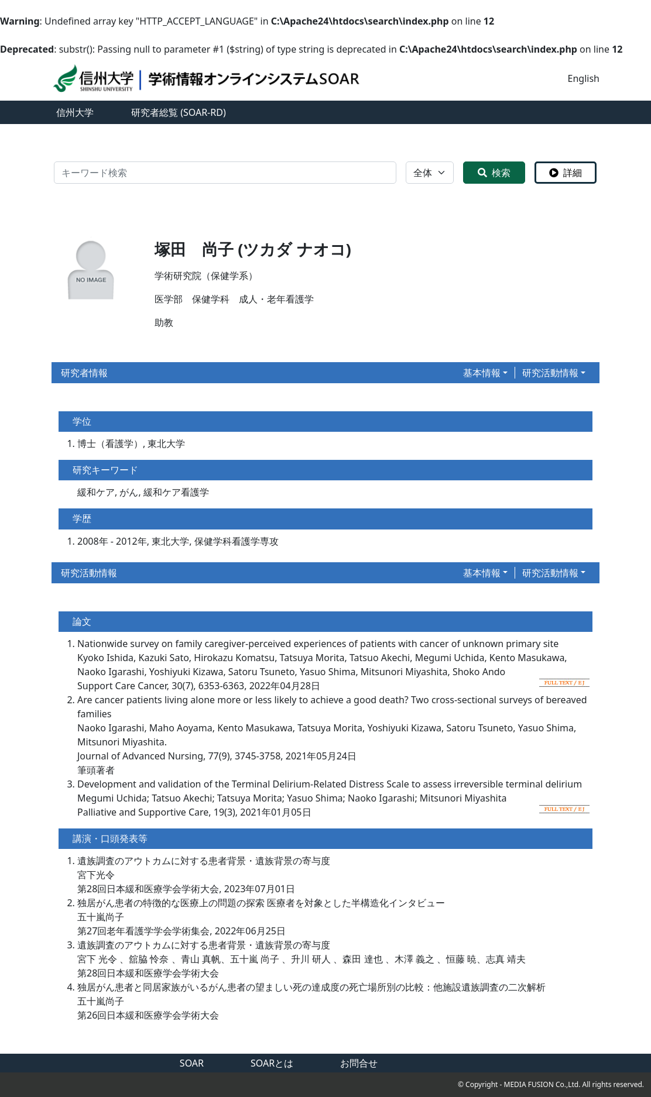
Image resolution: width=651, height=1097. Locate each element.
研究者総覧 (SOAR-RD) (178, 112)
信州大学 (75, 112)
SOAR (192, 1063)
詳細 (565, 172)
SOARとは (272, 1063)
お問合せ (359, 1063)
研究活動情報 (550, 372)
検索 (494, 172)
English (583, 78)
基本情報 (482, 372)
